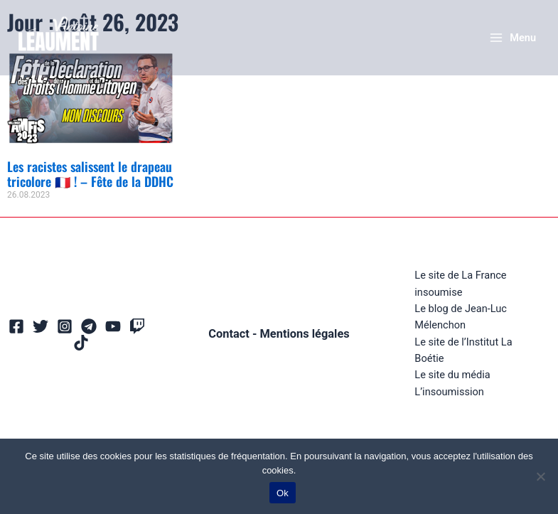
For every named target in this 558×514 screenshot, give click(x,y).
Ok (283, 493)
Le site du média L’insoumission (452, 382)
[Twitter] (40, 326)
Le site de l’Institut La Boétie (463, 350)
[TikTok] (81, 342)
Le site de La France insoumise (460, 283)
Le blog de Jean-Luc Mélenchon (460, 316)
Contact (229, 334)
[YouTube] (113, 326)
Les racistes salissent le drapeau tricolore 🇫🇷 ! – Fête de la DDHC (90, 174)
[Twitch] (137, 326)
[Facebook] (16, 326)
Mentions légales (304, 334)
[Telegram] (89, 326)
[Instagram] (65, 326)
